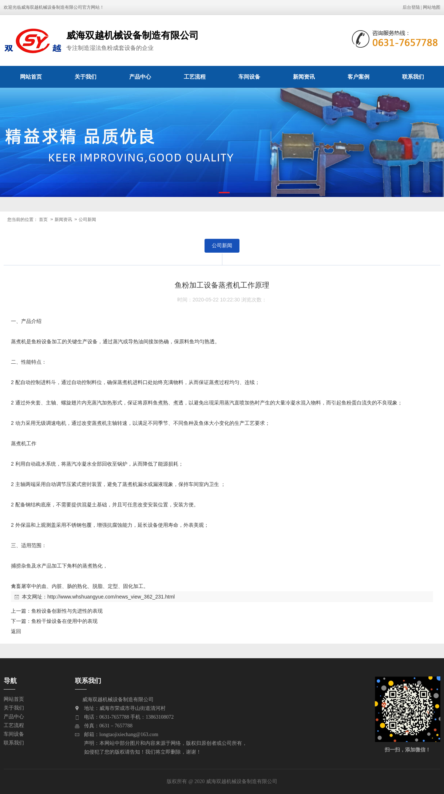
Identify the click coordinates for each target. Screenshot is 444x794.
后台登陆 (411, 7)
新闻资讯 (304, 77)
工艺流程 (195, 77)
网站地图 (431, 7)
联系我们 (413, 77)
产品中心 (140, 77)
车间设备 (249, 77)
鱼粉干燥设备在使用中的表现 (64, 621)
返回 (16, 631)
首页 (43, 219)
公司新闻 (87, 219)
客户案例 (358, 77)
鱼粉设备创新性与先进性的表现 (67, 611)
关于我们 (85, 77)
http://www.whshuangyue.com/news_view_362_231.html (111, 597)
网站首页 (31, 77)
